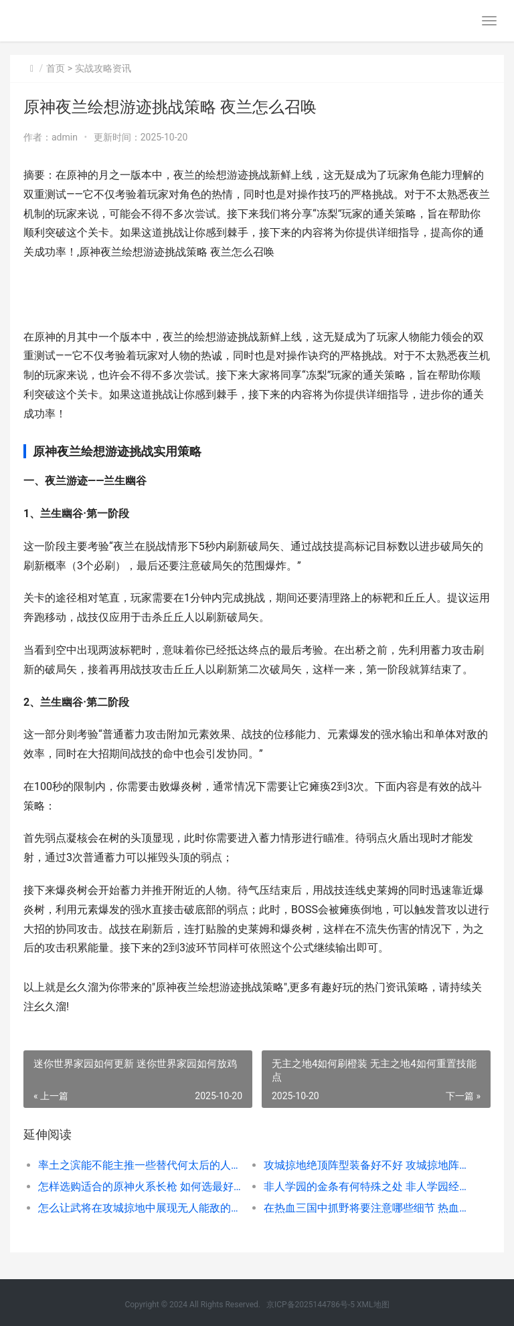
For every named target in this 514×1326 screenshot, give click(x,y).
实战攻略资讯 (103, 68)
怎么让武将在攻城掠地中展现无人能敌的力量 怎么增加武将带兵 (140, 1208)
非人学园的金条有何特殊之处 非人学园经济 (365, 1186)
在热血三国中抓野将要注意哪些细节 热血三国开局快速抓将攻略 (365, 1208)
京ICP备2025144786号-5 (311, 1304)
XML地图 (373, 1304)
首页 (55, 68)
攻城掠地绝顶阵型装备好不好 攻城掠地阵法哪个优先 (365, 1165)
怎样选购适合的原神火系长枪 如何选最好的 (140, 1186)
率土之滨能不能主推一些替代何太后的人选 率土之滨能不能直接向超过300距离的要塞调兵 (140, 1165)
